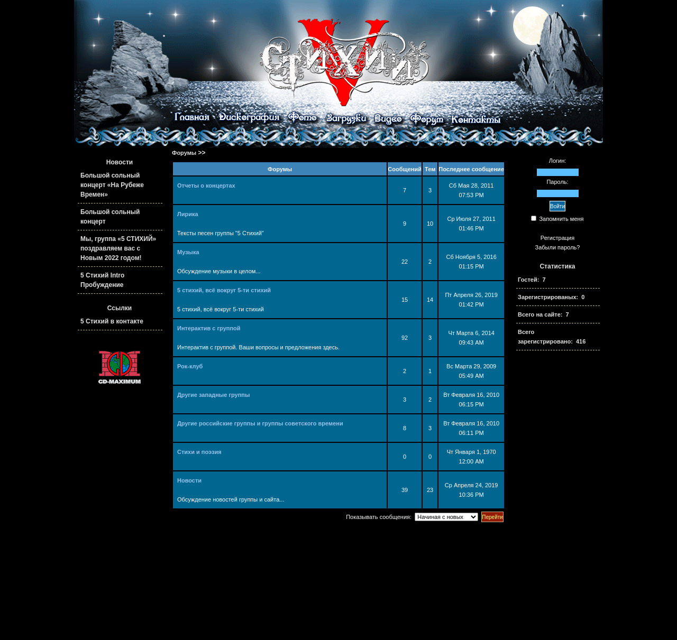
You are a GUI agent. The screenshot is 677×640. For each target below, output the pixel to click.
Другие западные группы (213, 395)
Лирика (187, 214)
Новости (189, 480)
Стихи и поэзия (199, 452)
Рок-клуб (190, 366)
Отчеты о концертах (206, 185)
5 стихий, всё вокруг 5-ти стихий (224, 290)
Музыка (188, 252)
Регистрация (557, 238)
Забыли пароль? (557, 247)
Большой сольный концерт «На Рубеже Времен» (112, 185)
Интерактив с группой (209, 328)
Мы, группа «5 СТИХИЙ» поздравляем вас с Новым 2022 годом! (118, 248)
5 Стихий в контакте (111, 321)
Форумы (184, 153)
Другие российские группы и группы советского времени (260, 423)
